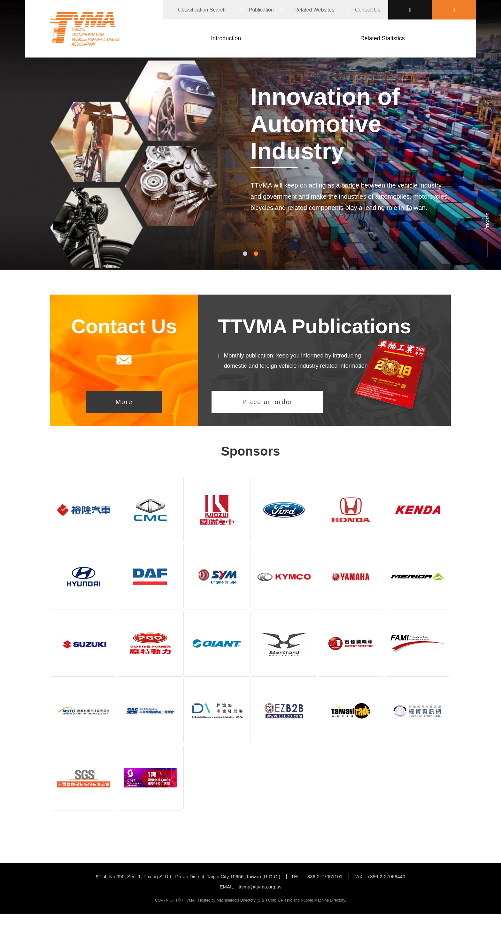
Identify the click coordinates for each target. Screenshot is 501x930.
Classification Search (202, 9)
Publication (261, 9)
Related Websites (314, 9)
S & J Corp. (267, 900)
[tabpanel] (250, 161)
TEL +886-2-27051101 (317, 876)
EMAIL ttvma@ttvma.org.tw (250, 886)
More (124, 401)
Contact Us (367, 9)
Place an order (267, 401)
